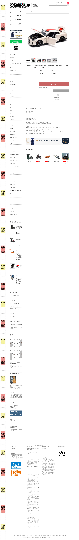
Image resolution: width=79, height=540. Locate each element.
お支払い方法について (39, 535)
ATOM (65, 535)
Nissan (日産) (31, 11)
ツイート (53, 101)
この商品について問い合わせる (60, 90)
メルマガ (36, 445)
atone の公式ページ (32, 504)
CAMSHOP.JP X (12, 406)
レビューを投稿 (56, 95)
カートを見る (66, 2)
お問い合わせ (24, 535)
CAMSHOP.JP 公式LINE (13, 408)
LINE (43, 445)
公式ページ (31, 481)
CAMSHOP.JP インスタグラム (14, 407)
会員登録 (58, 2)
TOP (26, 11)
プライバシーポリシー (30, 535)
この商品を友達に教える (58, 97)
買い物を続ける (56, 99)
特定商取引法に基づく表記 (43, 87)
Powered (49, 537)
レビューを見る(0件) (57, 94)
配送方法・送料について (47, 535)
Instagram (40, 445)
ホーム (14, 535)
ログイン (53, 2)
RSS (63, 535)
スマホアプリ (29, 510)
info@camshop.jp (13, 363)
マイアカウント (46, 2)
